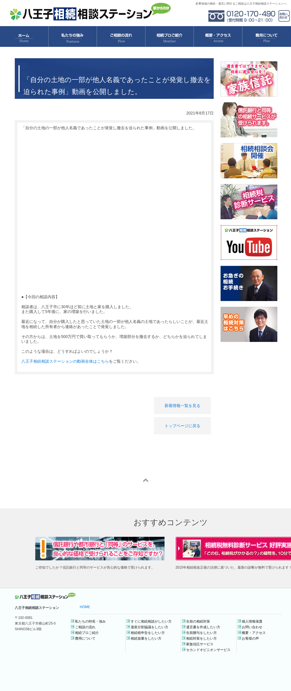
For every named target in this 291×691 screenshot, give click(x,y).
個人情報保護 (252, 621)
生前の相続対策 (198, 621)
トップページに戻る (182, 425)
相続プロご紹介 (87, 633)
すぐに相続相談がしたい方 (151, 621)
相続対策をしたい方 (201, 638)
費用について (85, 638)
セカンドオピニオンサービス (208, 650)
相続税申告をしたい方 (148, 633)
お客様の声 (250, 638)
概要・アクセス (254, 633)
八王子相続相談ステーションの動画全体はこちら (65, 361)
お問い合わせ (252, 627)
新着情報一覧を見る (182, 405)
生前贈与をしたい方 (201, 633)
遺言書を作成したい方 (203, 627)
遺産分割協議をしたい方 (149, 627)
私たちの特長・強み (90, 621)
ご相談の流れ (85, 627)
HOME (85, 607)
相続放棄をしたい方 (146, 638)
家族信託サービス (199, 644)
